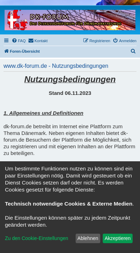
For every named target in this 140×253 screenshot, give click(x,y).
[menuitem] (19, 41)
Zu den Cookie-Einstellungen (36, 238)
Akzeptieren (117, 238)
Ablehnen (87, 238)
